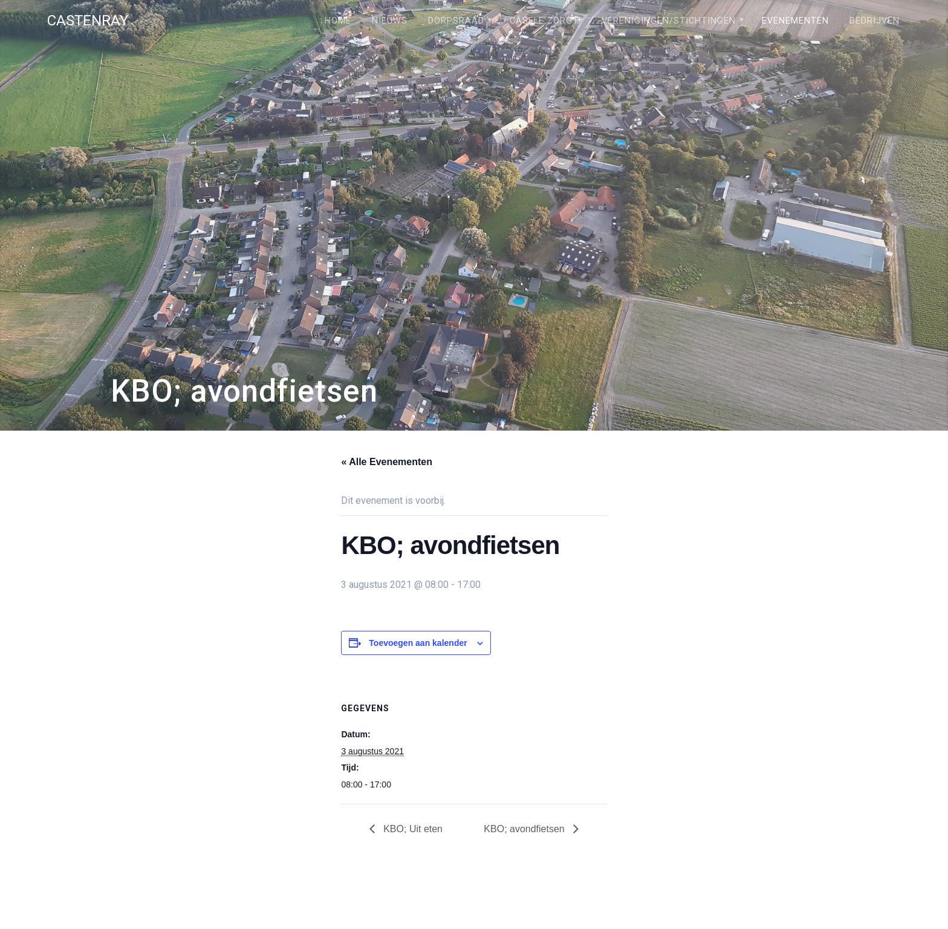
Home (338, 21)
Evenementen (795, 21)
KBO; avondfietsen (525, 829)
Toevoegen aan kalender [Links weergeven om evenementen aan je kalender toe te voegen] (418, 643)
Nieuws (389, 21)
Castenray (87, 20)
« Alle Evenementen (386, 462)
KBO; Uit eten (412, 829)
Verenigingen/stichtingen (669, 21)
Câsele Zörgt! (545, 21)
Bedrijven (874, 21)
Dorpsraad (456, 21)
